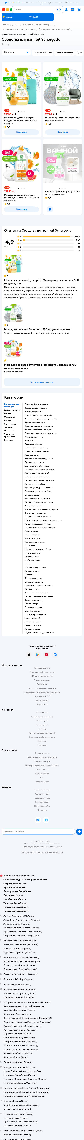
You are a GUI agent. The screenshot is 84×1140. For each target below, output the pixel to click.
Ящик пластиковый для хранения (39, 633)
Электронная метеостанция (37, 451)
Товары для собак (42, 798)
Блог (42, 777)
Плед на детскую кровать (36, 567)
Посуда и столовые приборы (38, 517)
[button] (34, 17)
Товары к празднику (34, 600)
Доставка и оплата (42, 668)
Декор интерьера (32, 455)
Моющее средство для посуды (38, 415)
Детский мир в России (31, 852)
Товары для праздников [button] (9, 435)
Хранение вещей (32, 618)
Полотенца (30, 564)
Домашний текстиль (34, 582)
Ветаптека (42, 810)
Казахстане (47, 852)
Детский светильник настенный (39, 502)
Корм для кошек (42, 794)
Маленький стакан (33, 506)
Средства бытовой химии (36, 404)
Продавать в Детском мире (42, 672)
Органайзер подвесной (35, 614)
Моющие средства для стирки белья (41, 419)
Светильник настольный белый (39, 491)
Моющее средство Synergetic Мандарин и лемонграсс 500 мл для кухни (41, 281)
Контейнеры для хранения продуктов (41, 509)
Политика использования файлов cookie (42, 692)
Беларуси (58, 852)
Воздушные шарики (33, 607)
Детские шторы (32, 571)
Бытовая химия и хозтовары (37, 24)
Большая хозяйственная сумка (38, 430)
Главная (5, 24)
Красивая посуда (32, 538)
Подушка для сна (32, 553)
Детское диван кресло (35, 462)
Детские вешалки (32, 629)
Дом (14, 24)
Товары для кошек (42, 790)
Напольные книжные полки (37, 477)
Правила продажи (42, 680)
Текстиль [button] (8, 427)
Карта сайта (42, 704)
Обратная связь (42, 700)
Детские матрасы (32, 556)
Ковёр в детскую (32, 560)
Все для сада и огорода (35, 542)
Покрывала (30, 546)
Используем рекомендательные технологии (42, 846)
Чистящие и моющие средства (17, 29)
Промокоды (42, 684)
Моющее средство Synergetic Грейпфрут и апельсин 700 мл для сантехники (40, 366)
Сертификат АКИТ (42, 696)
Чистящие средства (33, 411)
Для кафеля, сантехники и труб (54, 29)
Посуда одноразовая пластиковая (40, 527)
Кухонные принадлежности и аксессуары (43, 520)
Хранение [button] (8, 440)
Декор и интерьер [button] (12, 410)
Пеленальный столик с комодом (39, 469)
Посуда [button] (7, 420)
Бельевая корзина (33, 622)
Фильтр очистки (32, 535)
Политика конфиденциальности (42, 688)
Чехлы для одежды (33, 625)
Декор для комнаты (33, 444)
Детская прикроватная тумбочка (39, 480)
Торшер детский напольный (37, 498)
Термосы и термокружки (36, 513)
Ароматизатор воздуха (35, 422)
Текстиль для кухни (33, 578)
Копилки (29, 440)
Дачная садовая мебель (35, 484)
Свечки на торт (31, 604)
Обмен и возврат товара (42, 676)
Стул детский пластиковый (37, 473)
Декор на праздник (33, 611)
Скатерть (29, 575)
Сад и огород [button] (10, 424)
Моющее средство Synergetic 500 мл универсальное (37, 329)
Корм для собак (42, 802)
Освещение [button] (9, 417)
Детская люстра (32, 495)
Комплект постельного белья (38, 549)
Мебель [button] (7, 413)
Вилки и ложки (31, 531)
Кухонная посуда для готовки (38, 524)
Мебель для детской (34, 437)
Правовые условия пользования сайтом (42, 844)
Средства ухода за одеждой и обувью (41, 433)
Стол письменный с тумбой (37, 466)
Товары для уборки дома (36, 408)
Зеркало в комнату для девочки (39, 459)
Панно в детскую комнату (36, 448)
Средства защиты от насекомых (39, 426)
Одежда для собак (42, 806)
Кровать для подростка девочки (39, 488)
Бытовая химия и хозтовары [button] (11, 405)
